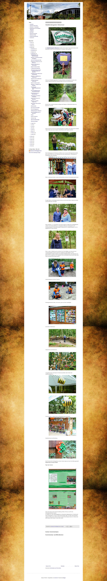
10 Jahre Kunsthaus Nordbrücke (34, 81)
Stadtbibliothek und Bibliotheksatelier (34, 55)
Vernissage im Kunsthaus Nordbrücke (35, 96)
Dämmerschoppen (34, 121)
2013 (31, 144)
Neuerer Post (48, 566)
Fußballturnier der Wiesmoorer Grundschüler (36, 74)
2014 (31, 142)
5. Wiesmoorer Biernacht (35, 68)
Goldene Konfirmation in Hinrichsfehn (35, 65)
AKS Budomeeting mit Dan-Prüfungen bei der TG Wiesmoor (36, 71)
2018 (31, 136)
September (33, 53)
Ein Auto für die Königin (35, 107)
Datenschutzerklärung (34, 36)
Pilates (32, 114)
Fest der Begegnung (34, 109)
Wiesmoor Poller (33, 34)
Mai (32, 128)
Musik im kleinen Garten (35, 66)
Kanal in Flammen (34, 116)
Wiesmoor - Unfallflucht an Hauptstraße (36, 77)
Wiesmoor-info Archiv (34, 25)
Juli (32, 124)
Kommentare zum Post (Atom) (55, 568)
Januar (32, 134)
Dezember (33, 48)
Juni (32, 126)
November (33, 50)
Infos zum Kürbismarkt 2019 (36, 60)
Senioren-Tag (33, 118)
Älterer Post (77, 566)
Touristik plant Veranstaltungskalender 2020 (36, 88)
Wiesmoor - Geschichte (34, 27)
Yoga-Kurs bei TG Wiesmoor (36, 78)
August (32, 123)
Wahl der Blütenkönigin (35, 119)
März (32, 131)
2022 (31, 42)
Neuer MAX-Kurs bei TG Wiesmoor (35, 99)
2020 (31, 45)
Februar (32, 132)
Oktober (32, 52)
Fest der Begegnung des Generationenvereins (35, 91)
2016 (31, 139)
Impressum (32, 37)
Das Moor (32, 32)
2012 (31, 145)
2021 (31, 44)
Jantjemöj (31, 30)
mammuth (56, 577)
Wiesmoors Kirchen (33, 33)
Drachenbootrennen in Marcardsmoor (35, 94)
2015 (31, 141)
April (32, 129)
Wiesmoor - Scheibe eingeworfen (34, 101)
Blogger (64, 577)
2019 (31, 47)
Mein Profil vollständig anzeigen (34, 152)
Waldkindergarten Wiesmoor (36, 110)
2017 (31, 137)
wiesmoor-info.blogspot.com (35, 150)
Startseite (62, 566)
